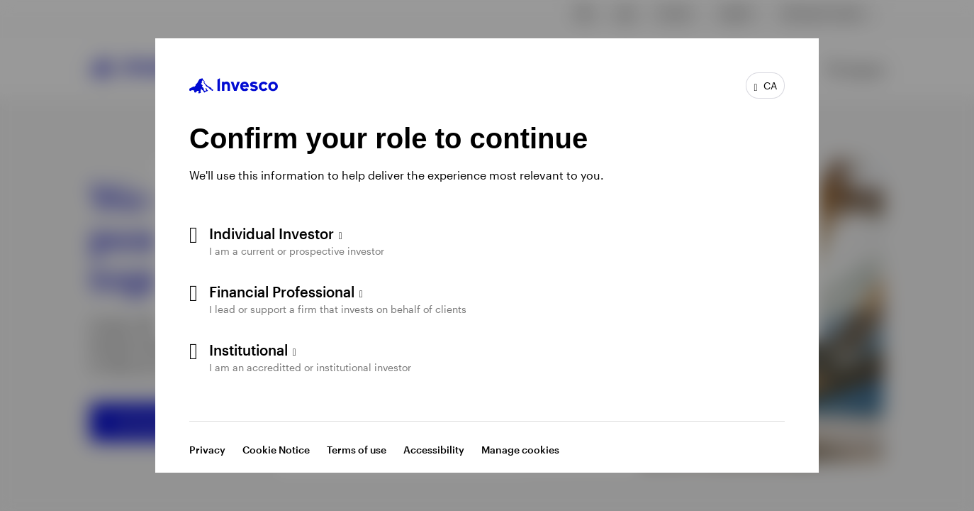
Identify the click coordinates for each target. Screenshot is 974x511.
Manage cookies (520, 449)
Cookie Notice (276, 450)
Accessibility (433, 450)
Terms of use (356, 450)
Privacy (207, 450)
